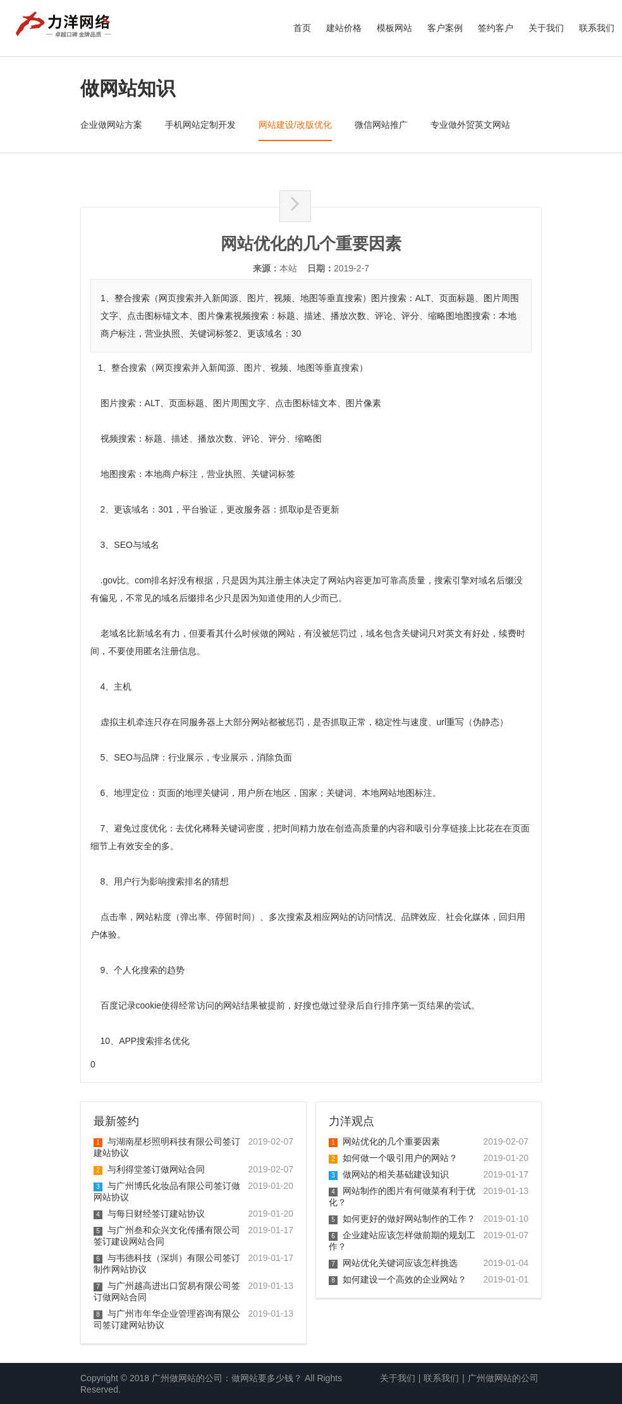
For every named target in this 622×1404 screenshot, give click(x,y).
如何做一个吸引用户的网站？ (393, 1158)
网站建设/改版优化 (295, 125)
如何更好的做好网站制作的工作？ (402, 1219)
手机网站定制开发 (200, 125)
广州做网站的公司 (503, 1378)
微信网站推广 (381, 125)
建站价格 (344, 28)
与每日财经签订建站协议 (149, 1213)
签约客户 (495, 28)
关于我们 (546, 28)
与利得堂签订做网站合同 (149, 1169)
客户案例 (445, 28)
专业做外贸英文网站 (470, 125)
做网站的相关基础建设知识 (389, 1174)
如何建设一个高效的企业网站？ (397, 1279)
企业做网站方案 (111, 125)
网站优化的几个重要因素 (384, 1141)
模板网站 (394, 28)
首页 (302, 28)
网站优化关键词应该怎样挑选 (393, 1263)
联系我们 (596, 28)
